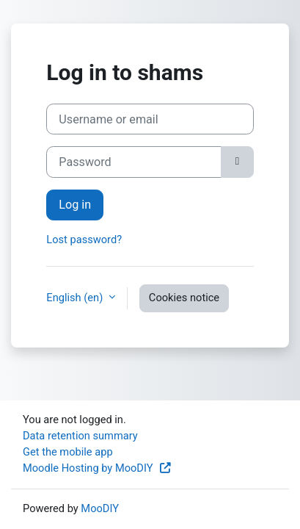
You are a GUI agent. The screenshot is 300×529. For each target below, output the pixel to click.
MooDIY (100, 508)
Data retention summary (80, 435)
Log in (75, 205)
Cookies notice (184, 297)
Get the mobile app (68, 451)
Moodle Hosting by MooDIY (97, 468)
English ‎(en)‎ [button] (76, 297)
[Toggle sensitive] (237, 161)
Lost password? (84, 239)
